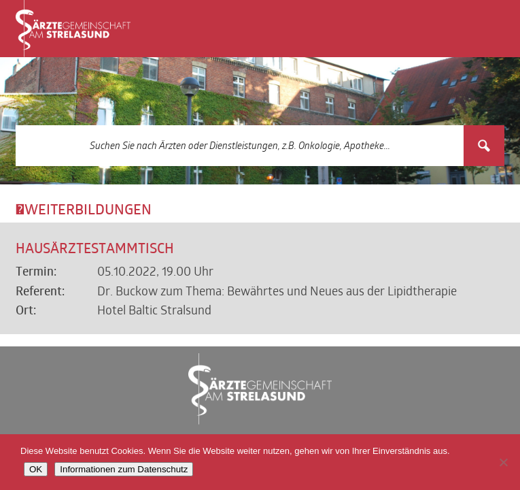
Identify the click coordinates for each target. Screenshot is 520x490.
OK (35, 469)
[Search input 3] (240, 146)
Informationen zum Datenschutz (124, 469)
